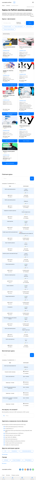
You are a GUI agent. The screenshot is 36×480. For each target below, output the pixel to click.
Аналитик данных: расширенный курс (7, 126)
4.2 (25, 332)
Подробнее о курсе (6, 50)
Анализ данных (22, 70)
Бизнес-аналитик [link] (10, 285)
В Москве (6, 459)
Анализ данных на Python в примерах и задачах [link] (10, 399)
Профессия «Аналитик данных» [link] (10, 210)
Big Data (21, 40)
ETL (5, 451)
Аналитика (8, 5)
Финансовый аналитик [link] (10, 264)
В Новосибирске (28, 459)
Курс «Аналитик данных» (25, 96)
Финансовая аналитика (23, 119)
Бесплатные (22, 478)
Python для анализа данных (9, 46)
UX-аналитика (14, 451)
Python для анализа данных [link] (10, 189)
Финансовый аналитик (24, 125)
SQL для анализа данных (24, 92)
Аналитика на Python (7, 40)
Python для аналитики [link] (10, 339)
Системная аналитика (23, 88)
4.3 (22, 48)
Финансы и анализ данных (9, 151)
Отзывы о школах (15, 474)
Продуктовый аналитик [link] (10, 296)
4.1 (25, 342)
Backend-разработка (23, 42)
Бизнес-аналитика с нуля (7, 121)
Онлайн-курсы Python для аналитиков (8, 96)
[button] (14, 2)
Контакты (8, 474)
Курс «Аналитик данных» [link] (10, 242)
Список (12, 478)
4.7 (5, 97)
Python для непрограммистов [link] (10, 365)
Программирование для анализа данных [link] (10, 318)
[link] (9, 60)
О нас (3, 474)
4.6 (22, 72)
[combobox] (19, 416)
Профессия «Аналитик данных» (8, 71)
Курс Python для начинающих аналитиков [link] (10, 388)
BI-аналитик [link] (10, 307)
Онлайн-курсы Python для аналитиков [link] (10, 232)
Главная (3, 5)
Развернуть (32, 16)
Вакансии (32, 478)
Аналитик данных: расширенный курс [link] (10, 253)
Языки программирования (8, 42)
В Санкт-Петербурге (16, 459)
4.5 (5, 48)
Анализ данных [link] (10, 221)
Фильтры (3, 478)
